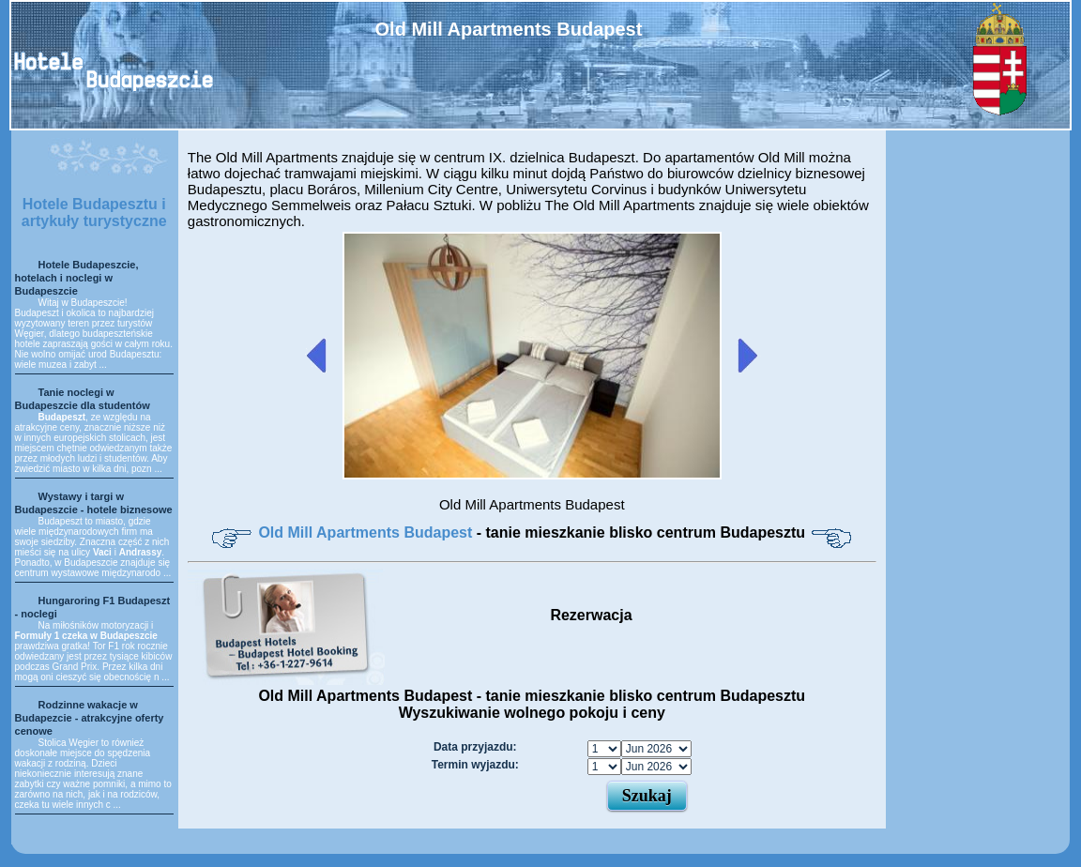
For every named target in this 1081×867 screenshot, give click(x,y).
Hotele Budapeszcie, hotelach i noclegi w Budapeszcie (77, 278)
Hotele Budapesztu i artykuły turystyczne (94, 212)
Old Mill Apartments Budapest (367, 532)
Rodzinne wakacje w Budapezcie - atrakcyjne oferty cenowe (89, 718)
